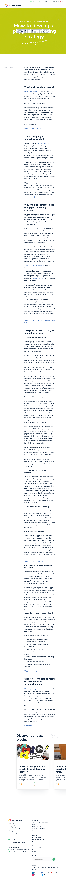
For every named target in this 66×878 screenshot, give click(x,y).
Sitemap (34, 869)
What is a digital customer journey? (35, 561)
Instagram (37, 875)
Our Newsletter (36, 856)
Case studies (35, 867)
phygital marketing (42, 144)
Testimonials (51, 867)
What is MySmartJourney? (32, 128)
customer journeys (34, 197)
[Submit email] (53, 859)
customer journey (30, 543)
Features (43, 867)
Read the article (27, 784)
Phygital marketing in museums (34, 671)
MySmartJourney (30, 689)
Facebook (46, 873)
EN (62, 1)
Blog (21, 21)
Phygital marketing (30, 91)
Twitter (46, 875)
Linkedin (36, 873)
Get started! (28, 726)
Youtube (55, 873)
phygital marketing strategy (35, 265)
